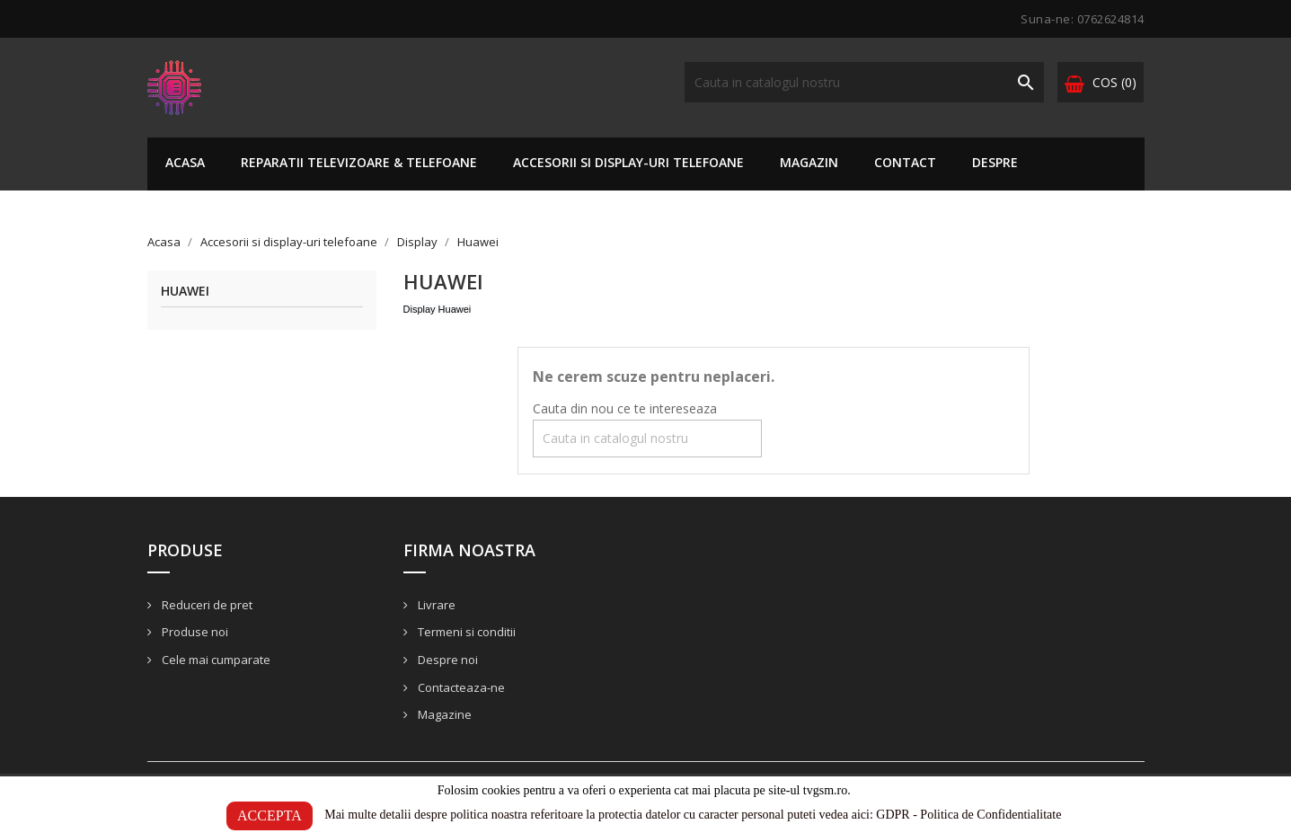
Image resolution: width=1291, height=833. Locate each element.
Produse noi (193, 632)
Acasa (185, 162)
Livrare (435, 605)
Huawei (185, 291)
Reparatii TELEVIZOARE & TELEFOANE (359, 162)
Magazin (809, 162)
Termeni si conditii (465, 632)
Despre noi (446, 659)
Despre (995, 162)
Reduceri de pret (205, 605)
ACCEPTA (269, 815)
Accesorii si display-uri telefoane (628, 162)
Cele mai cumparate (214, 659)
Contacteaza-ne (460, 687)
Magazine (443, 714)
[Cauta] (864, 82)
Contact (905, 162)
